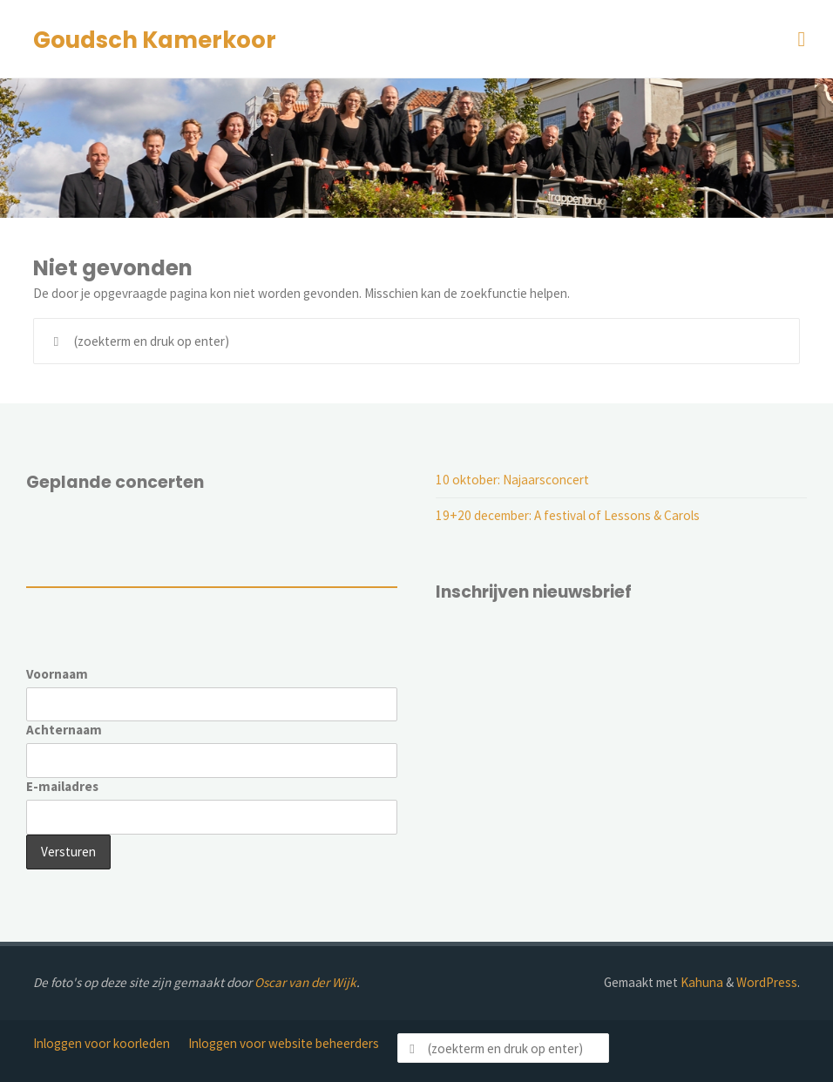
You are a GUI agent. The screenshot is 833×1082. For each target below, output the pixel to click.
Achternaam (64, 729)
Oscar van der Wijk (305, 982)
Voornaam (57, 674)
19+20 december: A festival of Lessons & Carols (568, 515)
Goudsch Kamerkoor (154, 40)
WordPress (766, 982)
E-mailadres (62, 786)
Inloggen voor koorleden (101, 1043)
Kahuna (700, 982)
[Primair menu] (801, 39)
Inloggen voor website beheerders (283, 1043)
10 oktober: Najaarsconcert (512, 479)
